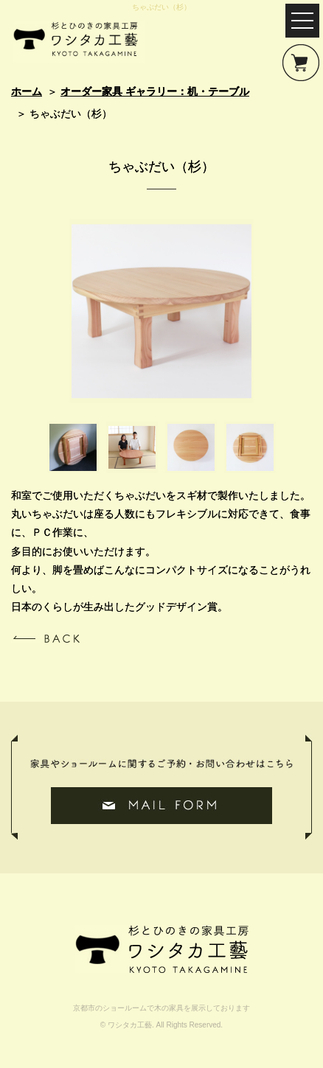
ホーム (26, 91)
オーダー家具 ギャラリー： (154, 91)
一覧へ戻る (45, 639)
